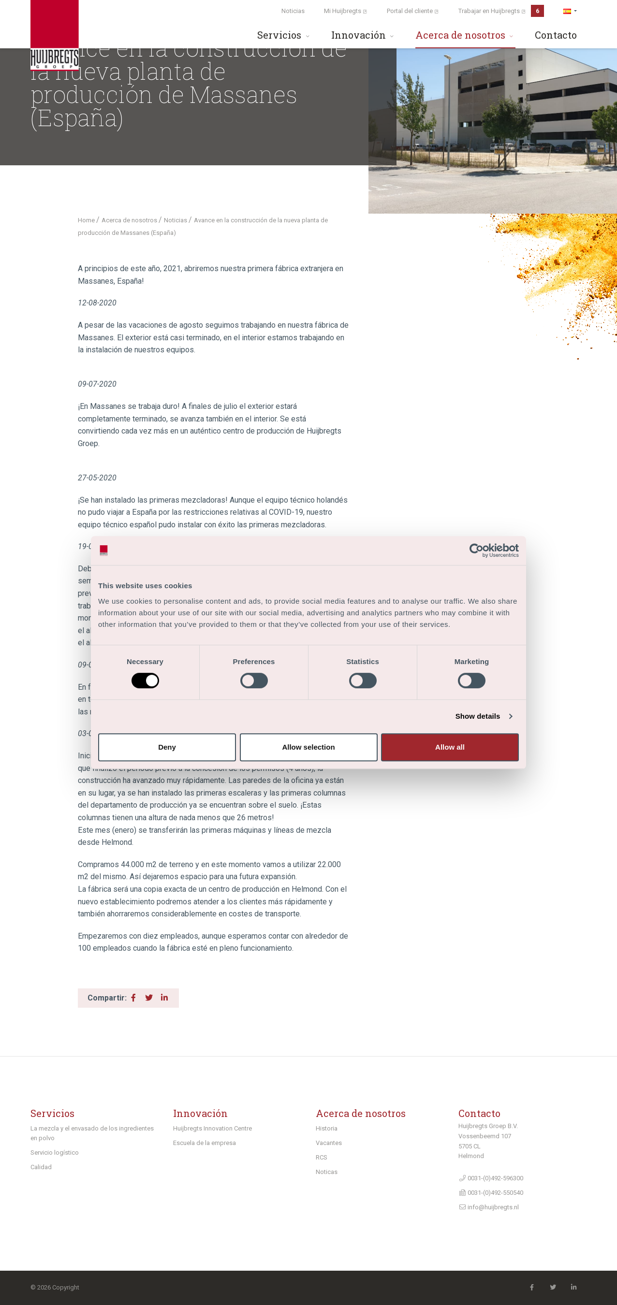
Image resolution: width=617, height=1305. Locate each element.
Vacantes (329, 1142)
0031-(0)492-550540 (490, 1192)
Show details (477, 716)
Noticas (327, 1171)
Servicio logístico (54, 1152)
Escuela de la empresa (204, 1142)
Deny (167, 747)
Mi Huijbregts (345, 10)
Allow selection (308, 747)
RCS (321, 1157)
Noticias (293, 10)
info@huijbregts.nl (488, 1207)
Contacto (556, 35)
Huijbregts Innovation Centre (212, 1128)
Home (87, 220)
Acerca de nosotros (465, 35)
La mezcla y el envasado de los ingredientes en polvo (92, 1133)
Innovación (363, 35)
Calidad (41, 1167)
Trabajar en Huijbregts (501, 11)
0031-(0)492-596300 (490, 1178)
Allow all (450, 747)
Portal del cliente (413, 10)
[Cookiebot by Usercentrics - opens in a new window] (476, 550)
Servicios (284, 35)
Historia (327, 1128)
